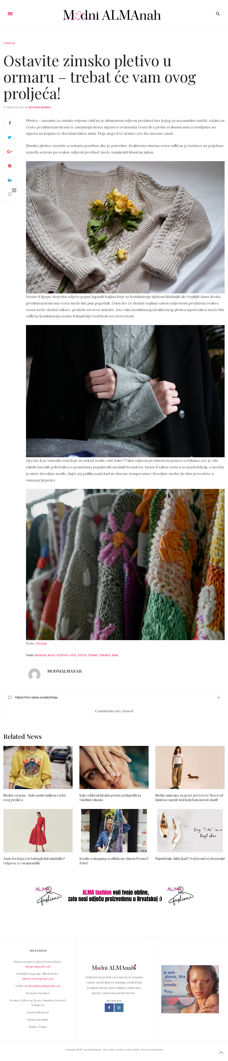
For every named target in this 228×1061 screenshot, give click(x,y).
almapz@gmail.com (38, 966)
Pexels (41, 643)
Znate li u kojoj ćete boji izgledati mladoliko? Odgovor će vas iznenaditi (34, 860)
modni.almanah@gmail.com (43, 986)
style (82, 655)
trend (93, 655)
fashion (40, 655)
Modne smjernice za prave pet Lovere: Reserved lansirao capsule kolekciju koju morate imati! (189, 797)
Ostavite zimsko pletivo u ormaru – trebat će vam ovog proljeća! (99, 76)
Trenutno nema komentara (33, 697)
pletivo (63, 655)
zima (115, 655)
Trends (104, 655)
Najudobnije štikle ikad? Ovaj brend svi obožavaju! (190, 858)
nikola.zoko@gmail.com (37, 978)
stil (73, 655)
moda (51, 655)
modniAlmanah (39, 107)
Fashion (9, 43)
